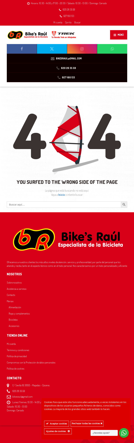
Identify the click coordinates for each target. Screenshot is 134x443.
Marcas (10, 301)
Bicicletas (13, 319)
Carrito (68, 22)
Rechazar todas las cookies (87, 423)
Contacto (11, 294)
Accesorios (14, 325)
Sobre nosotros (14, 282)
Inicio (61, 194)
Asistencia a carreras (16, 288)
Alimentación (15, 307)
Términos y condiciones (18, 350)
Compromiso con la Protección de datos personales (31, 362)
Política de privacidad (17, 356)
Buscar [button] (77, 22)
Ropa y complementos (19, 313)
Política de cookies (15, 368)
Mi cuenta (57, 22)
